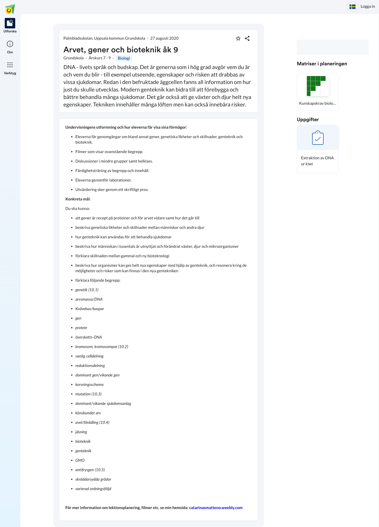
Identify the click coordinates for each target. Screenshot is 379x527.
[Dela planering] (247, 38)
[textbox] (158, 320)
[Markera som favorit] (238, 38)
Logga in (368, 6)
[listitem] (10, 26)
